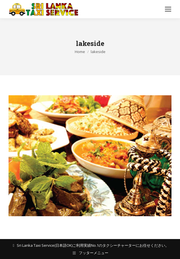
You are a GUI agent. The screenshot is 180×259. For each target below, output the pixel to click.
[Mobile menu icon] (168, 9)
